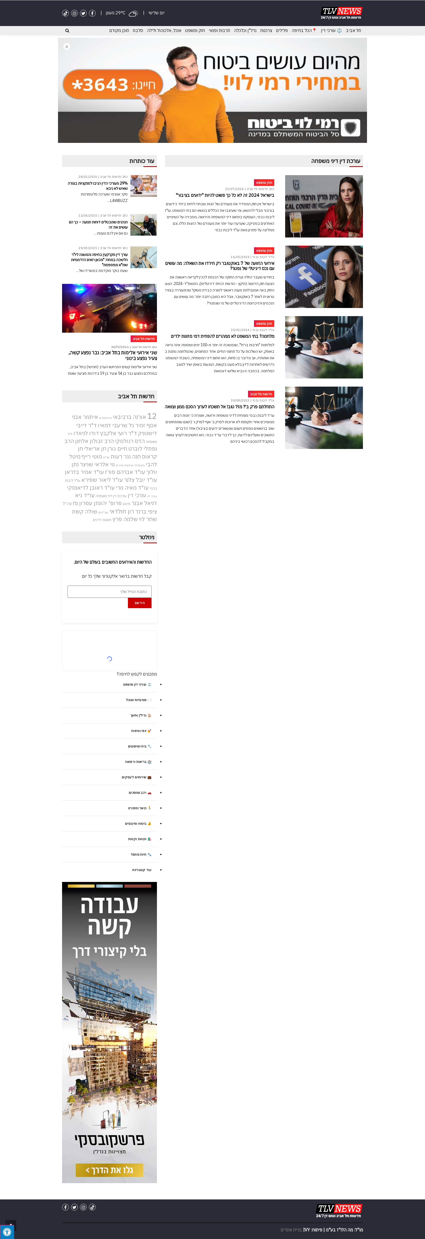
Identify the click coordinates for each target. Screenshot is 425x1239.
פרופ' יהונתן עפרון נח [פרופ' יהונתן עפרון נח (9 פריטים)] (97, 502)
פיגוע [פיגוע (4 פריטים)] (126, 503)
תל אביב (353, 30)
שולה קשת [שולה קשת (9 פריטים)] (84, 511)
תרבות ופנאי (219, 30)
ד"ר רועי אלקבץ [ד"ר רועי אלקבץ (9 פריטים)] (118, 432)
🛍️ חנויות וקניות (140, 839)
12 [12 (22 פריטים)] (152, 416)
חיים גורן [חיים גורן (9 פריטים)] (117, 448)
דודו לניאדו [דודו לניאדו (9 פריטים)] (86, 432)
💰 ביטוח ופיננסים (138, 823)
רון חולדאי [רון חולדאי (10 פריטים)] (122, 511)
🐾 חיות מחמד (141, 854)
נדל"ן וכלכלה (245, 30)
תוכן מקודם (119, 30)
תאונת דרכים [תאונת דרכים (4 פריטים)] (102, 520)
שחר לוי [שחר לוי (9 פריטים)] (148, 519)
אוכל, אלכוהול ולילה (164, 30)
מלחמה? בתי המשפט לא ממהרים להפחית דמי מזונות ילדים (222, 336)
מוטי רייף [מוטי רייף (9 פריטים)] (92, 456)
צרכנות (266, 30)
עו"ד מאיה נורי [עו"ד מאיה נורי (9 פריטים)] (132, 487)
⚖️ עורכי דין (331, 30)
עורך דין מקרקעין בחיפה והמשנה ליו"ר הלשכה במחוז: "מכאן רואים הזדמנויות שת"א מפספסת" (99, 259)
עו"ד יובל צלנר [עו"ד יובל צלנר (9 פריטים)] (140, 479)
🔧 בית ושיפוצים (140, 746)
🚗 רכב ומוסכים (140, 793)
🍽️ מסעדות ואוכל (139, 700)
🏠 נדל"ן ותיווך (141, 715)
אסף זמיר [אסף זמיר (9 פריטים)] (146, 425)
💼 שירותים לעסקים (137, 777)
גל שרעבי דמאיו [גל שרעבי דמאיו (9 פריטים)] (116, 425)
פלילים (282, 30)
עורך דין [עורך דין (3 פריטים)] (152, 496)
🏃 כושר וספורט (140, 808)
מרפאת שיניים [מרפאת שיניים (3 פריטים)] (125, 465)
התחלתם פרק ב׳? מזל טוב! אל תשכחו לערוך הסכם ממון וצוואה (219, 406)
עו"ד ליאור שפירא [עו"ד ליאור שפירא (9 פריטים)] (102, 479)
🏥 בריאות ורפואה (138, 762)
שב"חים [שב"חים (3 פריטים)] (103, 512)
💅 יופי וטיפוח (141, 731)
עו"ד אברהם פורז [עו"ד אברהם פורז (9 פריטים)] (125, 472)
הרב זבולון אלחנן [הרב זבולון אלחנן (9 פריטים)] (94, 440)
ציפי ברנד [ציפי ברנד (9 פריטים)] (146, 511)
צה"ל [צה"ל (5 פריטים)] (67, 503)
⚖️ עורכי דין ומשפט (137, 684)
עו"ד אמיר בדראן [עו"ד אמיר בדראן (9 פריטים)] (84, 472)
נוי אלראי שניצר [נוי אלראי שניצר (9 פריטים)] (97, 464)
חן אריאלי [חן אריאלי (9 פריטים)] (95, 448)
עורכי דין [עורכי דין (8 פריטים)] (137, 495)
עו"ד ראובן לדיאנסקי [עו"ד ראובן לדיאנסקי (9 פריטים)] (91, 487)
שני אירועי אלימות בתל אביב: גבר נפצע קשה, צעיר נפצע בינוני (110, 355)
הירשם (140, 603)
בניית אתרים (291, 1229)
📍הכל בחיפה (304, 30)
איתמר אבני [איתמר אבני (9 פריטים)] (85, 417)
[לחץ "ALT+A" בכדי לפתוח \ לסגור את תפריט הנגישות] (7, 1232)
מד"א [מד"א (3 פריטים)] (106, 457)
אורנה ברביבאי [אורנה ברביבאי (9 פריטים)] (129, 417)
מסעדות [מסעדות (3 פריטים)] (140, 465)
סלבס (138, 30)
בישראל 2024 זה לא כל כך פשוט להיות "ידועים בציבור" (225, 195)
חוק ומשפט (195, 30)
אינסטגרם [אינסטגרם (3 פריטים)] (105, 418)
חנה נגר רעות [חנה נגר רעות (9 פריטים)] (126, 456)
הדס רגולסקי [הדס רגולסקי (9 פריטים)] (130, 440)
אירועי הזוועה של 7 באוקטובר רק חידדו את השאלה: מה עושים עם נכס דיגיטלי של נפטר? (219, 266)
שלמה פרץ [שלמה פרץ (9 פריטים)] (125, 519)
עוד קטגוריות (142, 870)
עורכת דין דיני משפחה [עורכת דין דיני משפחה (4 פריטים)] (111, 496)
